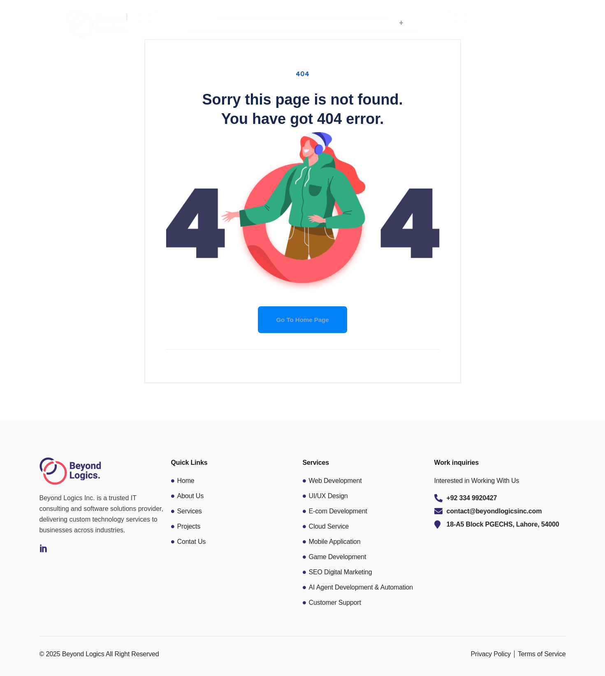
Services (385, 22)
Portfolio (437, 22)
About (337, 22)
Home (292, 22)
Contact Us (494, 22)
